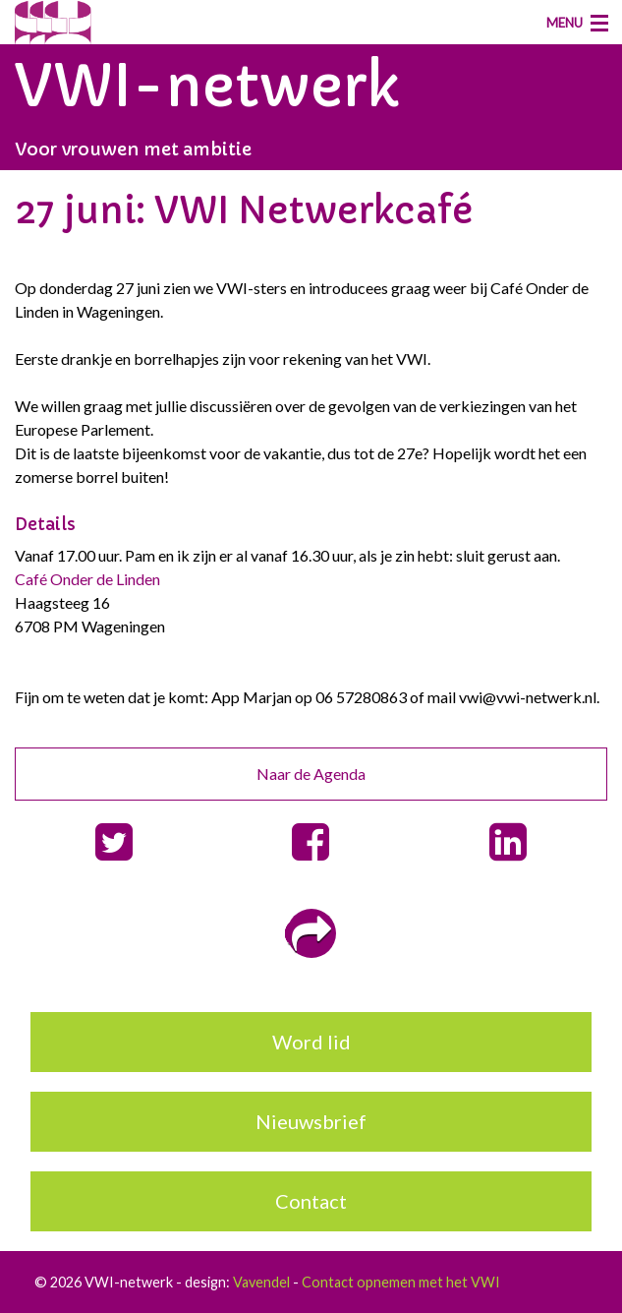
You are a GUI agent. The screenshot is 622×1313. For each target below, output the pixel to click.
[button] (113, 842)
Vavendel (261, 1282)
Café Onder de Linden (87, 578)
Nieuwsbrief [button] (311, 1121)
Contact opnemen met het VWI (401, 1282)
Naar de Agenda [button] (311, 773)
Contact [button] (311, 1201)
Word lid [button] (311, 1041)
